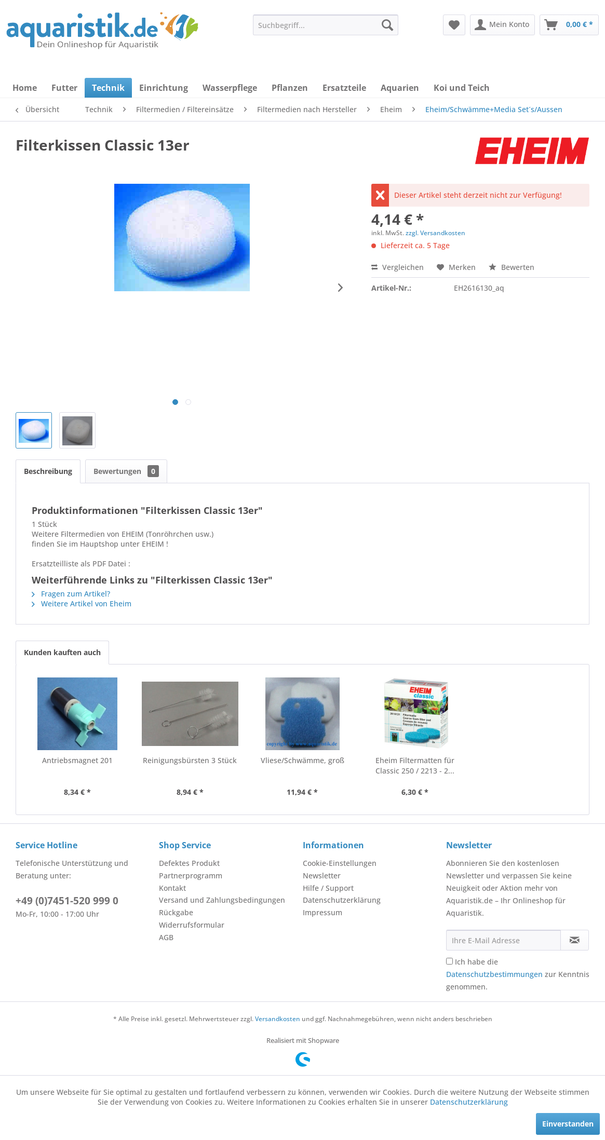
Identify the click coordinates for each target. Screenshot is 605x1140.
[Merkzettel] (454, 25)
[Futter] (64, 88)
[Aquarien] (399, 88)
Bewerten (511, 267)
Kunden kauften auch (62, 652)
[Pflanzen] (289, 88)
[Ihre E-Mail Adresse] (503, 940)
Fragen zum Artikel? (71, 594)
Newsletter (322, 875)
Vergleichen (397, 267)
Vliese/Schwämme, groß (302, 760)
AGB (166, 937)
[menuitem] (325, 25)
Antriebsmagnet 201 (77, 760)
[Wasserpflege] (229, 88)
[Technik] (108, 88)
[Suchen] (387, 25)
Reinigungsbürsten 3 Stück (190, 760)
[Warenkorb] (569, 25)
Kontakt (172, 888)
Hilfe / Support (328, 888)
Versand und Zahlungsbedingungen (222, 900)
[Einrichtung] (163, 88)
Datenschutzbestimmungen (494, 974)
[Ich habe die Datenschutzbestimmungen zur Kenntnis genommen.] (449, 961)
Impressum (322, 912)
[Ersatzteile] (344, 88)
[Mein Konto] (502, 25)
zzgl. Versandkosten (435, 232)
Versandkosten (277, 1018)
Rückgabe (176, 912)
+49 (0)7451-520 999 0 (67, 900)
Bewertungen (126, 471)
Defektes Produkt (189, 863)
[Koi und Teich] (461, 88)
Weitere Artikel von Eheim (81, 603)
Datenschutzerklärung (342, 900)
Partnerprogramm (190, 875)
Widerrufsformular (191, 925)
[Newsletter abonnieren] (574, 940)
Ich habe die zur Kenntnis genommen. (517, 974)
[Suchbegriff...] (325, 25)
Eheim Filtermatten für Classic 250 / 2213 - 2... (414, 765)
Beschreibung (48, 471)
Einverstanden (568, 1124)
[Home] (24, 88)
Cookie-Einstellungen (340, 863)
